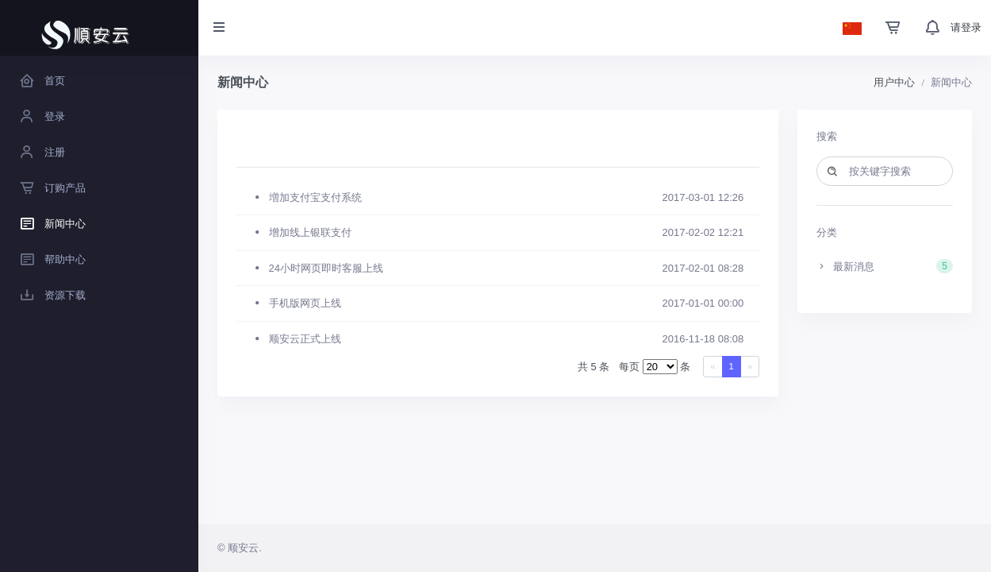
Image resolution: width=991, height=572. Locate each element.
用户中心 (894, 82)
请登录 (966, 27)
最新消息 (884, 266)
